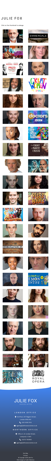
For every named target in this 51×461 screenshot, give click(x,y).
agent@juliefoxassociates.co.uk (25, 426)
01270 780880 (25, 439)
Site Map (25, 453)
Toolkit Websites (29, 460)
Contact (25, 455)
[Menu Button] (48, 4)
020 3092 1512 (25, 422)
